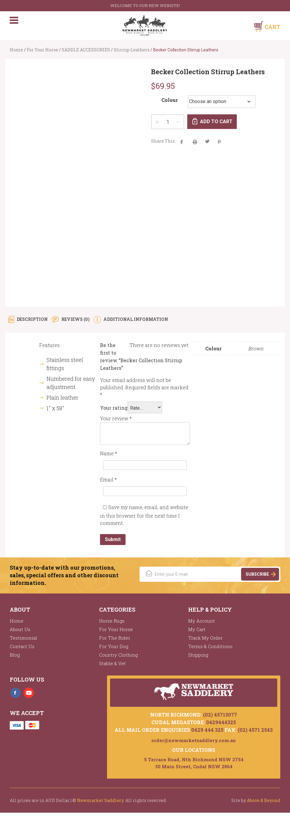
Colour (169, 100)
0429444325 (221, 725)
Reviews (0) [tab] (75, 322)
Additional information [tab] (135, 322)
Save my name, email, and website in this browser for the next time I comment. (144, 518)
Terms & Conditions (210, 649)
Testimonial (23, 641)
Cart (272, 26)
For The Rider (114, 641)
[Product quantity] (167, 122)
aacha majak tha (194, 142)
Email (108, 482)
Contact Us (22, 649)
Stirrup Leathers (132, 50)
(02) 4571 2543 (255, 733)
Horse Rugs (112, 624)
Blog (15, 658)
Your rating (114, 411)
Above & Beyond (263, 804)
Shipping (198, 658)
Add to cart (216, 121)
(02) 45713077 (220, 718)
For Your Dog (113, 649)
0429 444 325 (207, 733)
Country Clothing (118, 658)
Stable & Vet (112, 666)
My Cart (196, 632)
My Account (201, 624)
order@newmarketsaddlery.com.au (193, 744)
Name (108, 456)
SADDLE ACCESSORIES (86, 50)
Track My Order (205, 641)
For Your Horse (42, 50)
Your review (116, 421)
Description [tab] (32, 322)
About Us (20, 632)
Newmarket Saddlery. (100, 804)
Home (16, 50)
